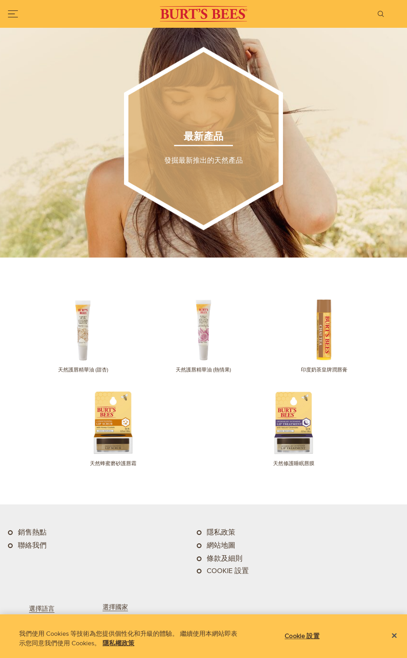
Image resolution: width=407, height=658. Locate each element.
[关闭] (394, 636)
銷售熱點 (32, 532)
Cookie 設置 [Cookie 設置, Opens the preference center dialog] (302, 635)
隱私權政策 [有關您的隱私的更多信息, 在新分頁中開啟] (118, 642)
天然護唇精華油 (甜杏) (83, 370)
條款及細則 (224, 558)
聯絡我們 (32, 545)
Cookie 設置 (228, 571)
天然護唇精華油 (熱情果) (203, 370)
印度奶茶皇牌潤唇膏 (324, 370)
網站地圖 (221, 545)
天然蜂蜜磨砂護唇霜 (113, 463)
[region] (203, 636)
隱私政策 (221, 532)
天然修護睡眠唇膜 (293, 463)
